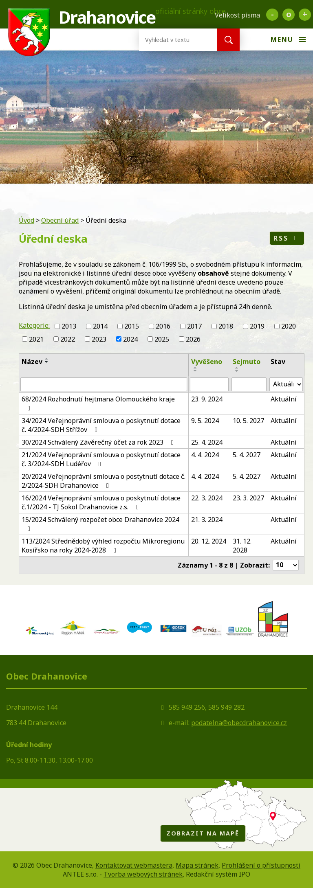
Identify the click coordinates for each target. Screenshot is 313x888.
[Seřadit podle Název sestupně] (46, 362)
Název (32, 361)
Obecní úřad (60, 220)
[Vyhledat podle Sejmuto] (249, 384)
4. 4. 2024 (205, 454)
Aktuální (284, 399)
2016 (163, 326)
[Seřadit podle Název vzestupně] (46, 358)
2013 (69, 326)
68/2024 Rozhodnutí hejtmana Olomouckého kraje (98, 403)
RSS (286, 238)
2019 (257, 326)
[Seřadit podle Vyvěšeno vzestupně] (195, 367)
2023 (99, 339)
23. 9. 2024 (207, 399)
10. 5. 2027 (248, 420)
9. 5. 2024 (205, 420)
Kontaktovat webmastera (133, 865)
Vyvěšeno (206, 361)
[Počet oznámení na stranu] (286, 565)
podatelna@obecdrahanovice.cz (239, 722)
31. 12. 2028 (242, 546)
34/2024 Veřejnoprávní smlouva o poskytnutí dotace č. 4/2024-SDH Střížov (101, 425)
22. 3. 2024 (207, 497)
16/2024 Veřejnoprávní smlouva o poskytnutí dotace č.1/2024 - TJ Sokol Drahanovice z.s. (101, 502)
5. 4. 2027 (246, 454)
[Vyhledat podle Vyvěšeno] (209, 384)
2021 (36, 339)
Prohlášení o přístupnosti (261, 865)
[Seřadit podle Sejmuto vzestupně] (237, 367)
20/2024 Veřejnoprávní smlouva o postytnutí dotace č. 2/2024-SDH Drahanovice (103, 481)
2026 (193, 339)
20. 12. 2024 (208, 541)
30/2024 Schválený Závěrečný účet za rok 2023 (99, 442)
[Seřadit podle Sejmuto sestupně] (237, 371)
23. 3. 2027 (248, 497)
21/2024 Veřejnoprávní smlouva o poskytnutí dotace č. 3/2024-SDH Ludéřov (101, 459)
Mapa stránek (197, 865)
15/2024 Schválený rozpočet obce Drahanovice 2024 (100, 523)
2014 (100, 326)
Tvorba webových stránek (143, 874)
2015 (131, 326)
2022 (67, 339)
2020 (288, 326)
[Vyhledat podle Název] (103, 384)
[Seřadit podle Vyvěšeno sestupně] (195, 371)
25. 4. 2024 (207, 442)
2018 (225, 326)
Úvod (26, 220)
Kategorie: (34, 325)
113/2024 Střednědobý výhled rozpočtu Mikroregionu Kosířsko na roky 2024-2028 (103, 546)
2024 (130, 339)
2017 (194, 326)
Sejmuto (246, 361)
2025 (161, 339)
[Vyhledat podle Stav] (286, 384)
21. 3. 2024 (207, 519)
